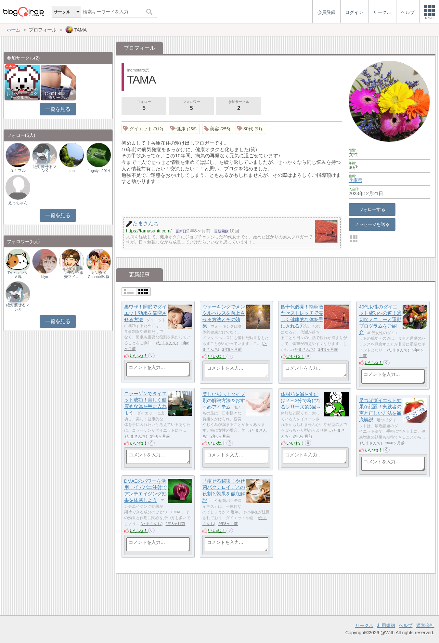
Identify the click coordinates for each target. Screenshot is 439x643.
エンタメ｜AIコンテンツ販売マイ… (72, 273)
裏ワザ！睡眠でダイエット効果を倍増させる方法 (145, 313)
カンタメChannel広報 (99, 275)
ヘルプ (405, 625)
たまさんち (167, 343)
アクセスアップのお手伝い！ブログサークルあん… (22, 93)
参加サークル (239, 106)
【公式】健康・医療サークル (58, 95)
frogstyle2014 (98, 171)
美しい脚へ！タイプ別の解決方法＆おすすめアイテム (223, 400)
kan (72, 171)
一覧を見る (57, 109)
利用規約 (386, 625)
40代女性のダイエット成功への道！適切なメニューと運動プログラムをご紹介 (380, 319)
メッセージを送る (372, 224)
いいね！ (139, 355)
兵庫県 (355, 180)
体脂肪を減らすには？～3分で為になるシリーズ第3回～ (301, 400)
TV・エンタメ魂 (17, 275)
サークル (364, 625)
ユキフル (18, 171)
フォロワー (191, 106)
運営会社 (425, 625)
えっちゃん (18, 203)
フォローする (372, 209)
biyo (44, 277)
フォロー (144, 106)
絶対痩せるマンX (45, 169)
